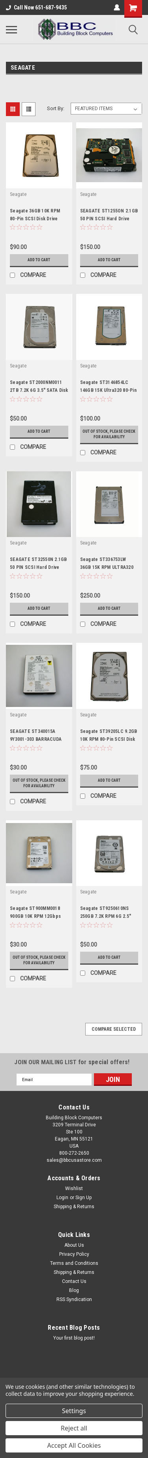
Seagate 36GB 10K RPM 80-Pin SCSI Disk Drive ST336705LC (35, 218)
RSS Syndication (74, 1299)
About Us (74, 1245)
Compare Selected (114, 1029)
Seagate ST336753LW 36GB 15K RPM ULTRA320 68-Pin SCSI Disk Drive (106, 567)
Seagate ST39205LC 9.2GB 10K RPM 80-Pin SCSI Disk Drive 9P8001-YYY (108, 739)
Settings (74, 1410)
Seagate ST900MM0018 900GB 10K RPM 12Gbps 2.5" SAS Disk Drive (35, 916)
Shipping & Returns (74, 1206)
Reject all (74, 1428)
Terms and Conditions (74, 1263)
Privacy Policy (74, 1254)
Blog (74, 1290)
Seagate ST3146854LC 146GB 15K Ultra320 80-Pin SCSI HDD (108, 390)
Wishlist (74, 1188)
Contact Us (74, 1281)
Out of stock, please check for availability (108, 434)
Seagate (18, 194)
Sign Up (83, 1197)
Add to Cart (39, 260)
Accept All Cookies (74, 1445)
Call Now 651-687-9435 (36, 7)
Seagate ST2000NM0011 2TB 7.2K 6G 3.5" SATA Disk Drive (39, 390)
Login (62, 1197)
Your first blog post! (74, 1338)
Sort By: (55, 108)
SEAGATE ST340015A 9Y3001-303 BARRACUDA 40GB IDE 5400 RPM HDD (36, 739)
